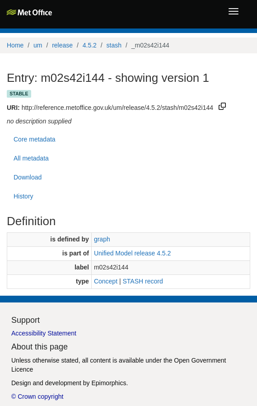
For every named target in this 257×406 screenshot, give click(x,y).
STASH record (142, 281)
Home (15, 45)
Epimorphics (108, 383)
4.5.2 (90, 45)
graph (102, 239)
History (23, 196)
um (37, 45)
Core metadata (35, 139)
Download (28, 177)
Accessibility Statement (43, 333)
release (62, 45)
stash (114, 45)
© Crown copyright (37, 396)
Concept (105, 281)
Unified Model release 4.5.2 (132, 253)
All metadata (31, 158)
